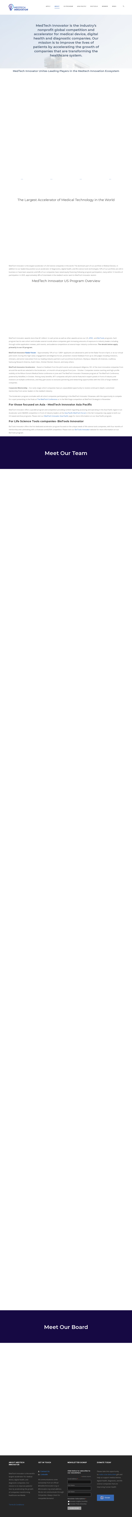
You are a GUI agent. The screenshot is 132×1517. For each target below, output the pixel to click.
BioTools (94, 6)
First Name (71, 1485)
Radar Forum (30, 353)
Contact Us (45, 1471)
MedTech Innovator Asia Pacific (56, 416)
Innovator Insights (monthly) (78, 1501)
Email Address (73, 1479)
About (57, 6)
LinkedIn (44, 1474)
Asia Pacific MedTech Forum (75, 413)
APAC (91, 338)
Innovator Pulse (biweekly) (78, 1504)
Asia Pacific (81, 6)
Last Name (71, 1491)
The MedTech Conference (47, 399)
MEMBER (105, 6)
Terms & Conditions (16, 1504)
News (114, 6)
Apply (48, 6)
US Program (68, 6)
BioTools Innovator (82, 429)
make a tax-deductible (107, 1474)
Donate (107, 1498)
